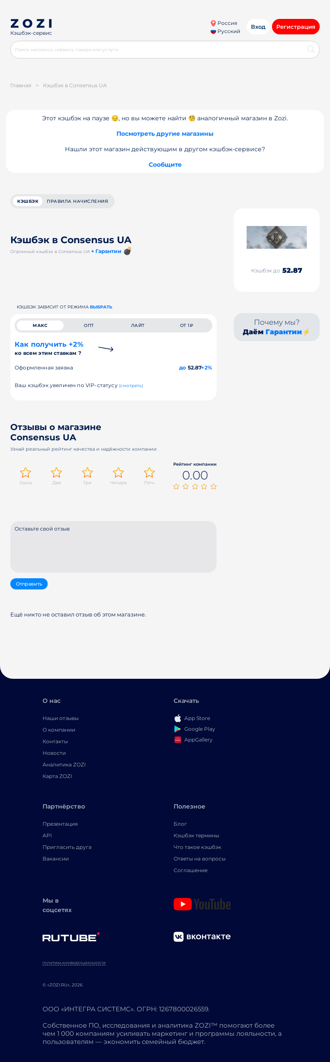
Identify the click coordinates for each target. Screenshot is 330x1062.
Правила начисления (77, 201)
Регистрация (295, 26)
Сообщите (165, 164)
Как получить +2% (49, 348)
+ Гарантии (106, 251)
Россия (223, 23)
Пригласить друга (67, 847)
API (47, 835)
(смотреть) (131, 385)
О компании (59, 729)
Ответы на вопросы (200, 858)
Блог (180, 824)
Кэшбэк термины (196, 835)
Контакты (55, 741)
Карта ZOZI (57, 776)
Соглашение (191, 870)
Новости (54, 753)
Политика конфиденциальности (74, 963)
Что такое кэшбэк (197, 847)
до (182, 367)
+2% (206, 367)
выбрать (101, 307)
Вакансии (56, 858)
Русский (225, 31)
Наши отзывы (61, 718)
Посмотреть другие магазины (165, 133)
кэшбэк (27, 201)
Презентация (60, 824)
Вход (258, 26)
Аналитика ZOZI (64, 764)
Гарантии (284, 332)
